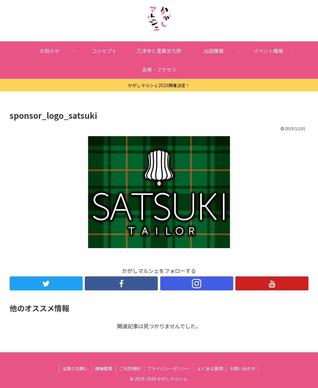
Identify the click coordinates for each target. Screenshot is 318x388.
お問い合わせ (243, 368)
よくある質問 (210, 368)
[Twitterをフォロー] (46, 283)
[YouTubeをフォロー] (272, 283)
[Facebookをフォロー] (121, 283)
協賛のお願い (75, 368)
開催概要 (103, 368)
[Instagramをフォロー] (196, 283)
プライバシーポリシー (169, 368)
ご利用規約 (130, 368)
